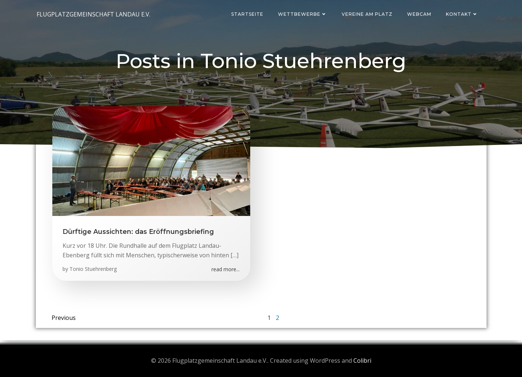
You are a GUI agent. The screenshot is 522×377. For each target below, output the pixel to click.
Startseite (248, 14)
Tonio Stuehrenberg (93, 270)
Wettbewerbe (303, 14)
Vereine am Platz (368, 14)
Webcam (420, 14)
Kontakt (463, 14)
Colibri (362, 361)
